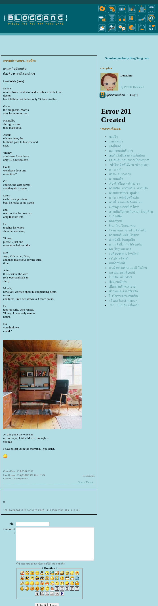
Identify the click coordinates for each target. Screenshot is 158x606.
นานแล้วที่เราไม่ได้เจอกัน (125, 244)
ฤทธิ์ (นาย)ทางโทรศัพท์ (124, 254)
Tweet (89, 482)
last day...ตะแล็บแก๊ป (122, 272)
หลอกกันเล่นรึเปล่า (121, 151)
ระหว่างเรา (116, 141)
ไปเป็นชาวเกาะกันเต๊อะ (124, 296)
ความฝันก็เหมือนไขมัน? (124, 235)
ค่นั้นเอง (115, 146)
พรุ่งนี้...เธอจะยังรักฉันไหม (126, 202)
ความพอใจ (116, 179)
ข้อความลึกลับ (118, 282)
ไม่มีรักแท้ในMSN (120, 277)
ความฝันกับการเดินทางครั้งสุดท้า (131, 211)
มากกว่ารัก (115, 169)
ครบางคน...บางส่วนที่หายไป (127, 230)
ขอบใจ (113, 136)
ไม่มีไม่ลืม (115, 216)
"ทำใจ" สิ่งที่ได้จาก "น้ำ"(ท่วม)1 (129, 165)
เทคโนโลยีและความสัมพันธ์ (127, 155)
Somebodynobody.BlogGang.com (127, 58)
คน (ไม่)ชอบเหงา (120, 249)
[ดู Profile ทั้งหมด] (132, 87)
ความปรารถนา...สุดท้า (124, 193)
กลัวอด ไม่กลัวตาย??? (123, 300)
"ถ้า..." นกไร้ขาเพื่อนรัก (124, 305)
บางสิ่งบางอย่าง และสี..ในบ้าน (128, 268)
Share (81, 482)
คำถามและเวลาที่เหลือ (123, 291)
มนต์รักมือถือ (117, 263)
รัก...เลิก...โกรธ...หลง (122, 225)
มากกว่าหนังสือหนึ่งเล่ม (124, 197)
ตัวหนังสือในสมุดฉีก (122, 239)
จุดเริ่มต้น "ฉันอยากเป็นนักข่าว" (129, 160)
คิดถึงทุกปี (115, 221)
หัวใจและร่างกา (120, 174)
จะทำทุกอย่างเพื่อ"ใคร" (124, 207)
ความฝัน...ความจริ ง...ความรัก (128, 188)
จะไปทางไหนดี (118, 258)
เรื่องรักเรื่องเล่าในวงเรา (124, 183)
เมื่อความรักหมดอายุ (122, 286)
